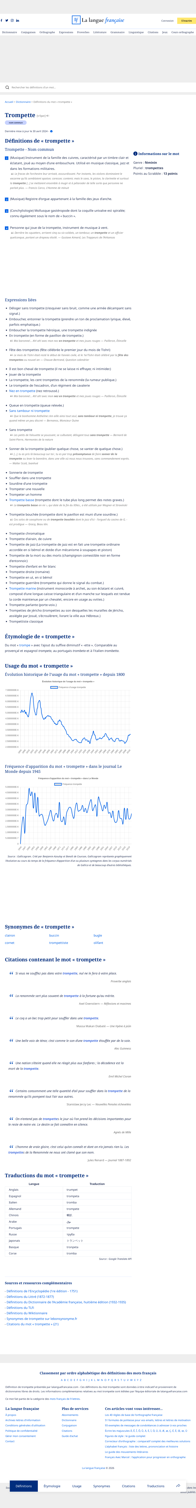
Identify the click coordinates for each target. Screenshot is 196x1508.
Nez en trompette (26, 379)
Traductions (155, 1486)
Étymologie (52, 1486)
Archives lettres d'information (19, 1410)
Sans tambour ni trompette (33, 399)
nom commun (19, 111)
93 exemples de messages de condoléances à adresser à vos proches (149, 1415)
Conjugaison (28, 18)
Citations (153, 18)
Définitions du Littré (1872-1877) (33, 1285)
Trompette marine (26, 577)
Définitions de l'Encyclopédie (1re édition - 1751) (45, 1280)
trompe (28, 634)
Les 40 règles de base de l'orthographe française (137, 1405)
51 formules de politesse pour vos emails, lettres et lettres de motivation (151, 1410)
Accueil (12, 90)
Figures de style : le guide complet (128, 1426)
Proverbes (83, 18)
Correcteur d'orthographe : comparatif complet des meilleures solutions (150, 1431)
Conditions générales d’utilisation (22, 1415)
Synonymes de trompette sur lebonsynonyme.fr (45, 1307)
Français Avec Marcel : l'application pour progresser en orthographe (148, 1447)
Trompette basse (25, 489)
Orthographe (47, 18)
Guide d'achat (70, 1426)
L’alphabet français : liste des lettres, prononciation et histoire (144, 1436)
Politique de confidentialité (18, 1420)
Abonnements (70, 1405)
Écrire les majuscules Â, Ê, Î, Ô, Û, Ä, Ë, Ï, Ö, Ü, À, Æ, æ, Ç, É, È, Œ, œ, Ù (149, 1420)
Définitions (24, 1486)
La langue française (93, 1458)
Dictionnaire (9, 18)
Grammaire (118, 18)
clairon (13, 924)
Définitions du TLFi (24, 1296)
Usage (76, 1486)
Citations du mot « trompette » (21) (36, 1313)
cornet (13, 931)
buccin (57, 924)
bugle (101, 924)
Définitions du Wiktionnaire (30, 1302)
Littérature (100, 18)
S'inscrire (186, 7)
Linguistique (136, 18)
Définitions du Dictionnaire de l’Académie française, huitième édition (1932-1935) (69, 1291)
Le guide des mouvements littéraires (129, 1442)
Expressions (66, 18)
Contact (6, 1431)
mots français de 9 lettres (62, 1389)
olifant (102, 931)
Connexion (167, 7)
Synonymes (101, 1486)
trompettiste (62, 931)
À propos (7, 1405)
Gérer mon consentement (17, 1426)
